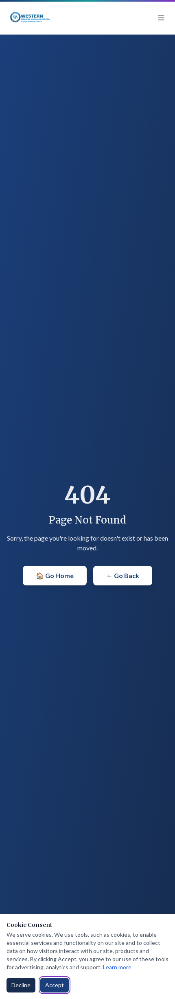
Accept (54, 984)
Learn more (117, 967)
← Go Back (122, 575)
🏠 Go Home (55, 575)
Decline (21, 984)
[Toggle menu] (161, 18)
